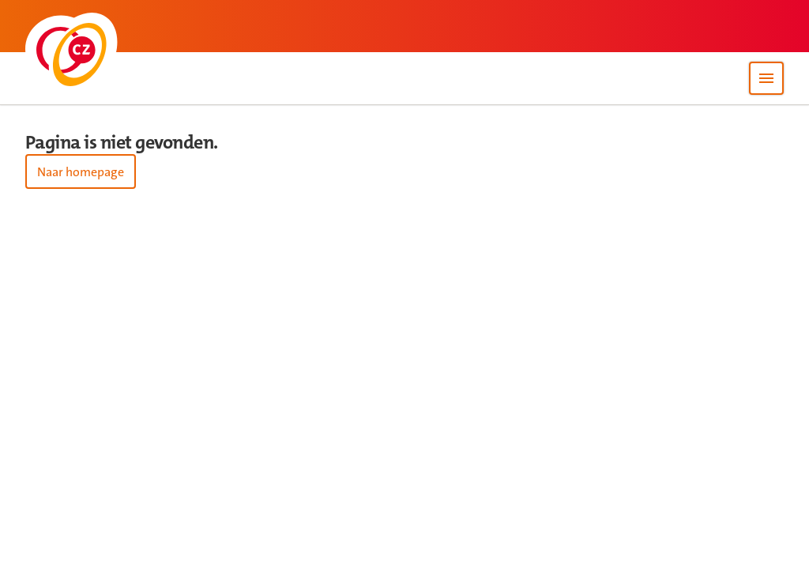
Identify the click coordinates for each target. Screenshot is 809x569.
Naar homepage (80, 172)
